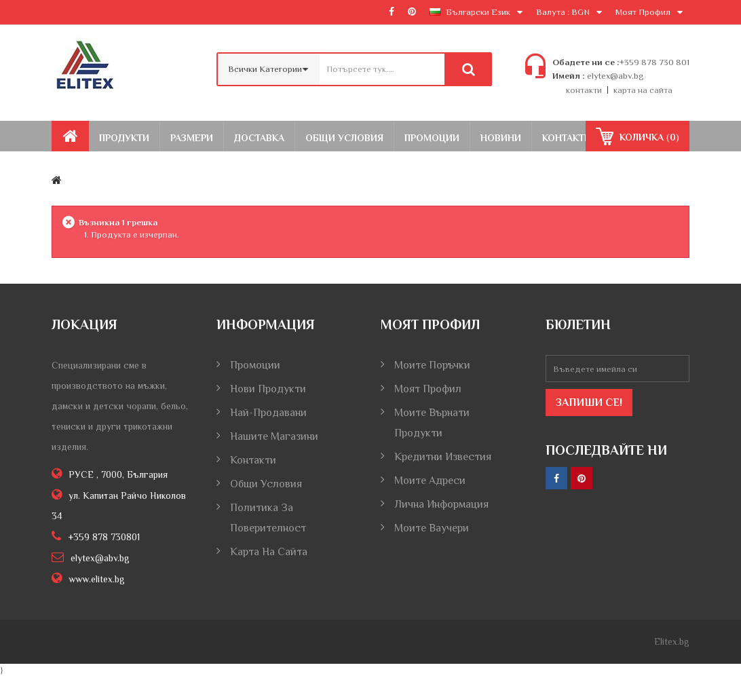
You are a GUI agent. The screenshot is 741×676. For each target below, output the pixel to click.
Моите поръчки (432, 365)
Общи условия (266, 484)
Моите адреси (430, 480)
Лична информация (441, 504)
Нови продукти (268, 389)
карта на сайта (642, 90)
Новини (500, 137)
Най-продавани (268, 413)
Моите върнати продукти (432, 423)
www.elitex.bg (97, 579)
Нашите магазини (274, 436)
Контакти (566, 137)
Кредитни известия (442, 457)
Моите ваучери (431, 528)
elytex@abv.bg (614, 76)
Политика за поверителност (268, 518)
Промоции (431, 137)
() (648, 137)
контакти (584, 90)
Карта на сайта (268, 552)
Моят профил (427, 389)
